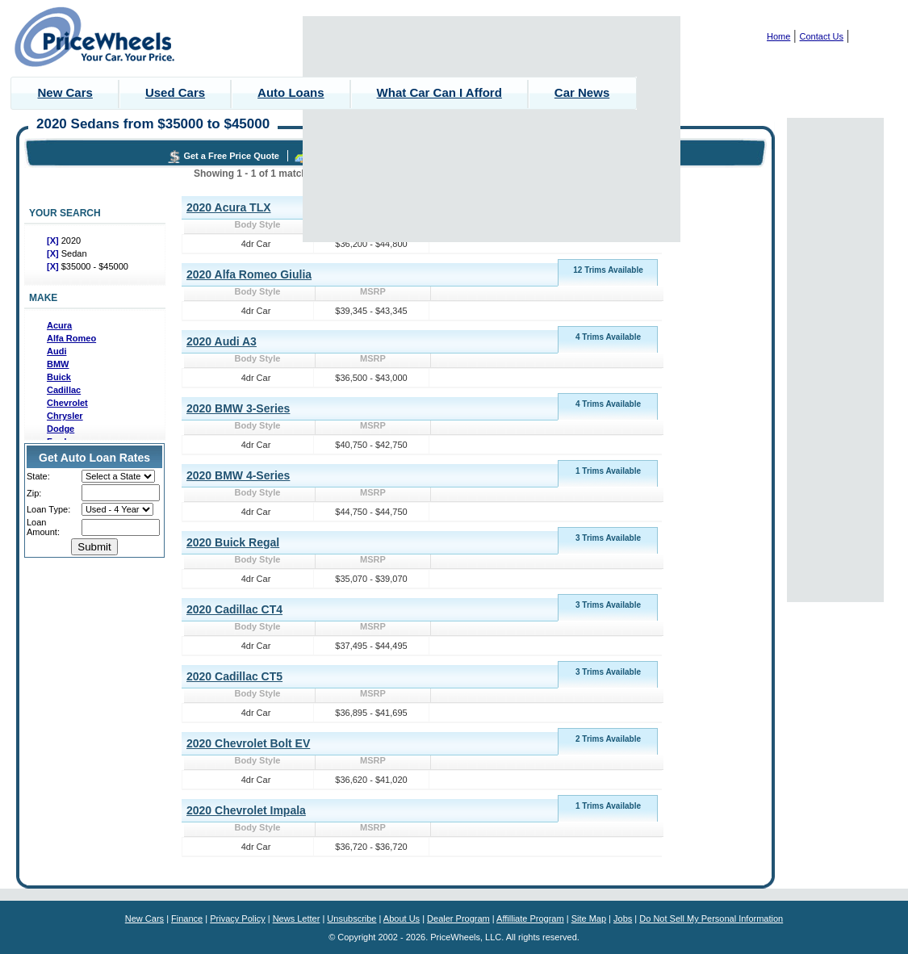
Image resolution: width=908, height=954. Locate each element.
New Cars (65, 92)
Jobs (622, 918)
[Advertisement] (492, 129)
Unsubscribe (351, 918)
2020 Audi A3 (221, 341)
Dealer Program (458, 918)
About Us (401, 918)
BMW (58, 364)
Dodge (60, 428)
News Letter (296, 918)
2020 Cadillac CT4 (234, 609)
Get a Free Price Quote (231, 156)
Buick (59, 377)
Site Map (588, 918)
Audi (56, 351)
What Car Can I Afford (439, 92)
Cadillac (64, 390)
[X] (54, 240)
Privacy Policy (237, 918)
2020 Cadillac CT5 (234, 676)
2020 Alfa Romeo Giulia (249, 274)
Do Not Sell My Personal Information (711, 918)
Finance (187, 918)
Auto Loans (290, 92)
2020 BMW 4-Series (238, 475)
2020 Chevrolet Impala (246, 810)
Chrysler (65, 416)
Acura (59, 325)
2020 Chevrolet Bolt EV (248, 743)
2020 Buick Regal (232, 542)
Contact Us (821, 36)
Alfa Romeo (71, 338)
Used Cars (175, 92)
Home (778, 36)
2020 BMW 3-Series (238, 408)
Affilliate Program (530, 918)
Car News (581, 92)
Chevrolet (67, 403)
